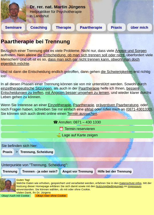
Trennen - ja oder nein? (40, 171)
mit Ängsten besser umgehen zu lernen (77, 92)
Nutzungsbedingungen (109, 186)
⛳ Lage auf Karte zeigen (77, 135)
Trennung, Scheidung (36, 152)
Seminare (13, 27)
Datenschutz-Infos (130, 183)
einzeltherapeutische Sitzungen (26, 88)
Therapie (63, 27)
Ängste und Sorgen (131, 51)
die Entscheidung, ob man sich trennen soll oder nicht (81, 55)
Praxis (116, 27)
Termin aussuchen (82, 113)
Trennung (10, 171)
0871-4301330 (139, 109)
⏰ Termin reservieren (77, 129)
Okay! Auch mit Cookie (15, 195)
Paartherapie (91, 27)
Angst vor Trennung (77, 171)
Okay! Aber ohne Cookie (51, 195)
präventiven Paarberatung (117, 105)
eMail (89, 109)
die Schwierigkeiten (116, 71)
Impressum (134, 186)
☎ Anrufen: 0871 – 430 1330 (77, 122)
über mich (139, 27)
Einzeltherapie (59, 105)
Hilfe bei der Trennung (115, 171)
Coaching (38, 27)
